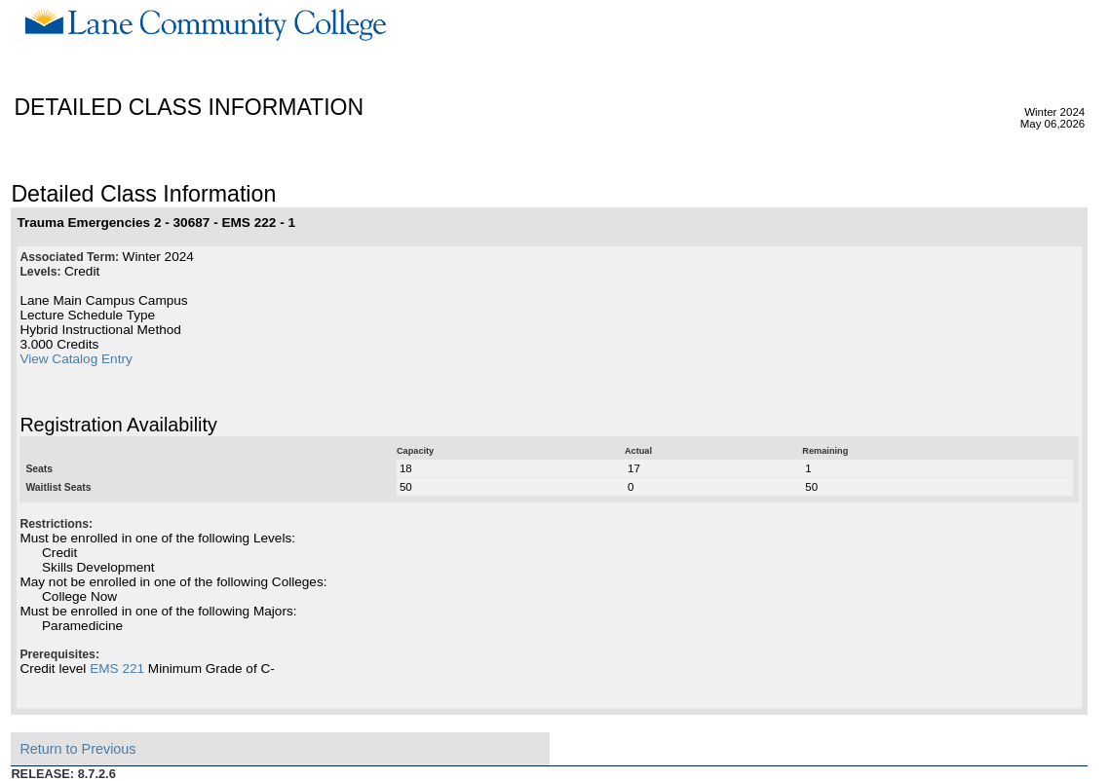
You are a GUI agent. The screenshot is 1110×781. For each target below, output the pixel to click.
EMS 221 (117, 668)
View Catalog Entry (75, 359)
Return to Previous (77, 749)
